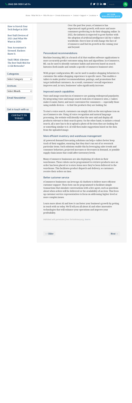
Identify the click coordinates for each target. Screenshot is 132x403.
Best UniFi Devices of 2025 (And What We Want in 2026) (18, 38)
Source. (88, 219)
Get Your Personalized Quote (111, 15)
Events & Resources (63, 15)
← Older (49, 233)
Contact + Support (80, 15)
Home (28, 15)
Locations (93, 15)
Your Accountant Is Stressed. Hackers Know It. (17, 50)
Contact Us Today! (19, 117)
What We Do (36, 15)
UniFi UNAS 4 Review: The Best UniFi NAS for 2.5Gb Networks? (19, 62)
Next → (114, 233)
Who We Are (48, 15)
